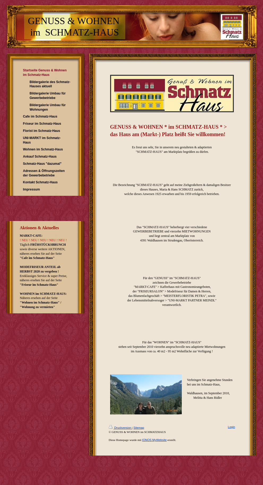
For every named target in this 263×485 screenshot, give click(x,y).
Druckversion (120, 427)
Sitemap (138, 427)
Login (231, 426)
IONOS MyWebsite (154, 439)
